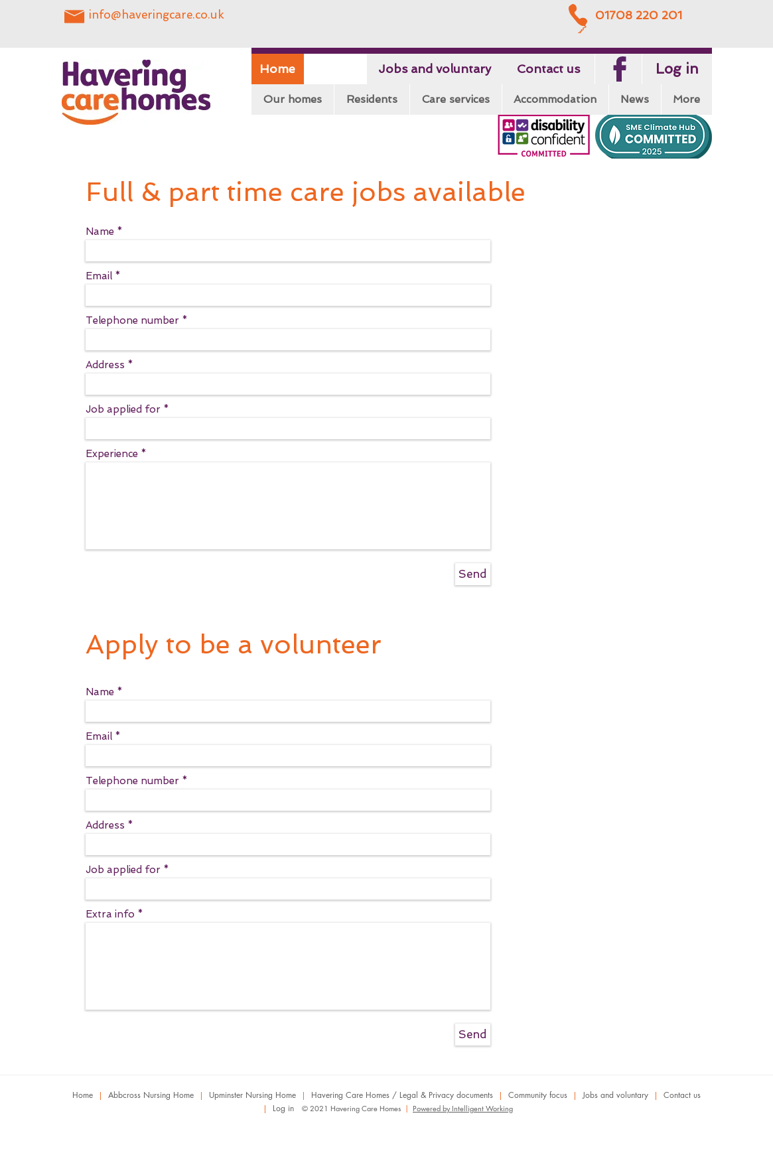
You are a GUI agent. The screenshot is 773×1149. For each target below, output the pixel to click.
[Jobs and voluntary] (434, 69)
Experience (112, 454)
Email (99, 276)
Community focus (537, 1095)
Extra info (110, 914)
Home (82, 1095)
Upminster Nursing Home (252, 1095)
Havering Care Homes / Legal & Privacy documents (402, 1095)
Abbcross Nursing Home (151, 1095)
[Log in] (677, 69)
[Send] (472, 574)
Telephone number (132, 321)
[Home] (277, 69)
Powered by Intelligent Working (463, 1108)
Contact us (682, 1095)
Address (105, 365)
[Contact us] (548, 69)
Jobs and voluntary (615, 1095)
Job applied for (123, 410)
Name (100, 232)
